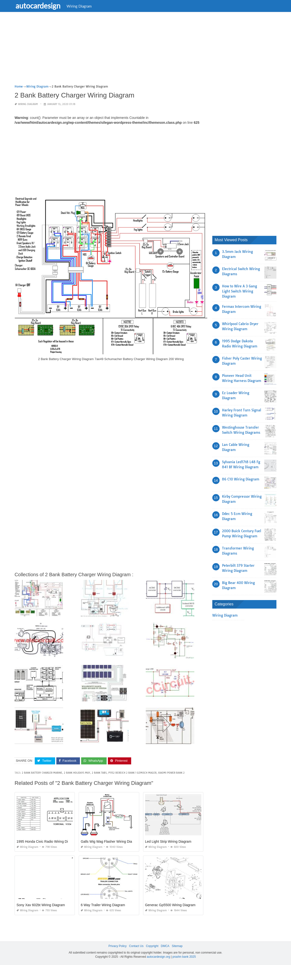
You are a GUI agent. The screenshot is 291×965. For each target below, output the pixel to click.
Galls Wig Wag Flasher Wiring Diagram (110, 841)
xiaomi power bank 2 (171, 772)
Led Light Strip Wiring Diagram (168, 841)
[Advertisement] (145, 50)
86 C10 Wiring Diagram (240, 479)
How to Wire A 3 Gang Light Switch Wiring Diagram (239, 291)
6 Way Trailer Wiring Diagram (103, 905)
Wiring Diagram (80, 6)
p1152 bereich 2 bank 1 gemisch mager (132, 772)
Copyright (152, 946)
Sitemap (177, 946)
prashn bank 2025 (184, 956)
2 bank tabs (99, 772)
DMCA (165, 946)
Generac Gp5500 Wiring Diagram (170, 905)
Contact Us (136, 946)
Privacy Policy (118, 946)
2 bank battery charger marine (42, 772)
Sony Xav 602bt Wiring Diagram (41, 905)
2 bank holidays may (77, 772)
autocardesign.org (158, 956)
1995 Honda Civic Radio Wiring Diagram (47, 841)
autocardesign (39, 5)
